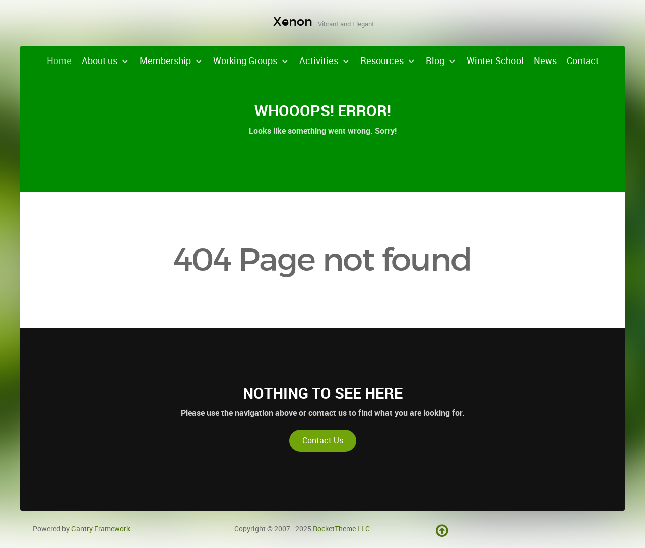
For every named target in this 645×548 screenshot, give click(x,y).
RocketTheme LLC (341, 528)
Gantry (100, 528)
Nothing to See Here (323, 393)
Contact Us (322, 440)
